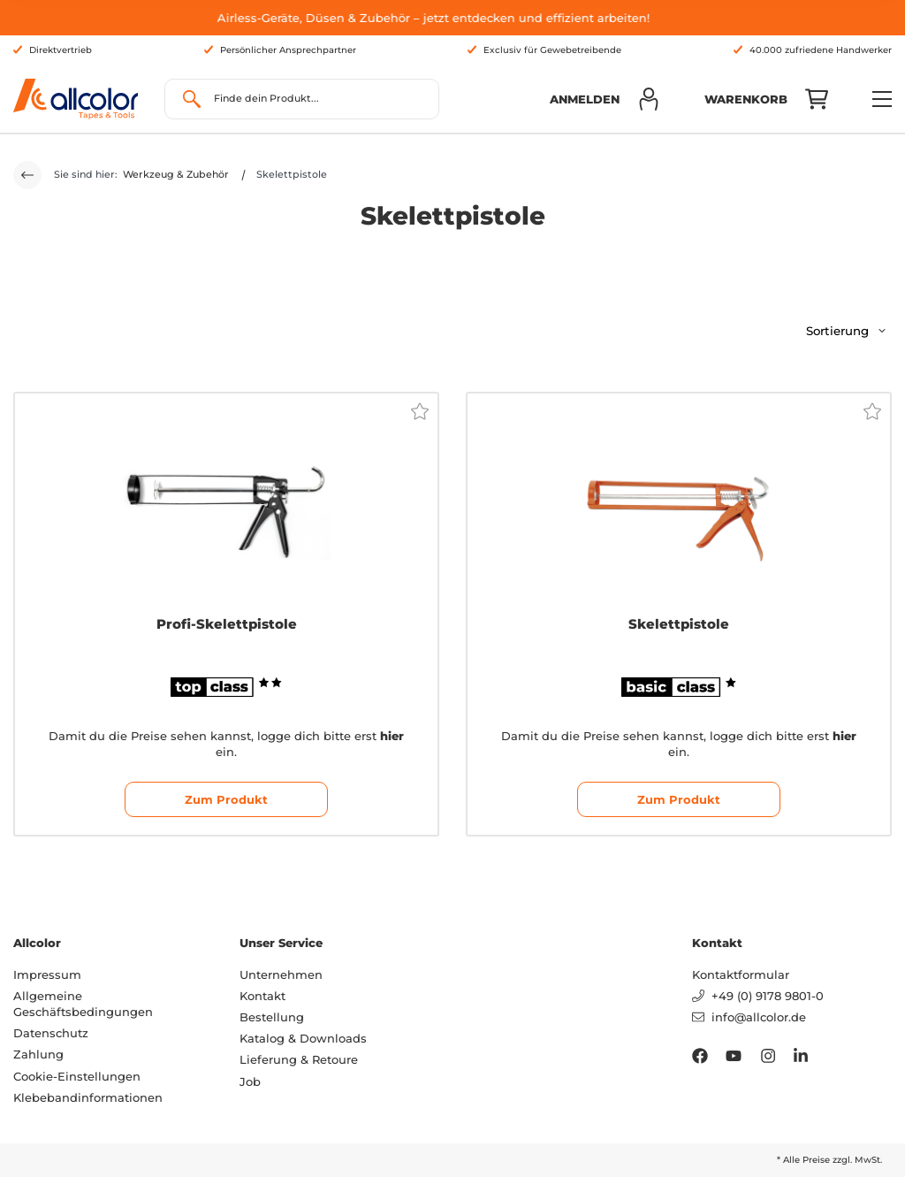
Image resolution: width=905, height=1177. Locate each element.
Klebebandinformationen (88, 1097)
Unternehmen (281, 974)
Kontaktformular (740, 974)
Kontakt (262, 996)
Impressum (47, 974)
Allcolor (37, 943)
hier (392, 736)
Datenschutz (50, 1033)
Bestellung (272, 1017)
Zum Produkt (226, 799)
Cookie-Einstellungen (77, 1076)
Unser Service (281, 943)
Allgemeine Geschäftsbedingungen (83, 1004)
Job (250, 1081)
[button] (605, 99)
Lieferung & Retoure (299, 1059)
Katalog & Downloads (303, 1038)
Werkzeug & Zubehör (176, 174)
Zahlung (38, 1054)
